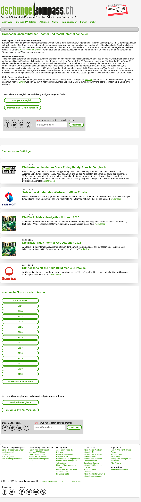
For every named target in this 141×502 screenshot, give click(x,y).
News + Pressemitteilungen (13, 450)
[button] (76, 125)
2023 (20, 316)
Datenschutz (76, 481)
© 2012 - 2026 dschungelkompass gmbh (20, 481)
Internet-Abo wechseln (93, 476)
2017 (20, 348)
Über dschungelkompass (13, 447)
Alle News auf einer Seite (20, 381)
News (55, 22)
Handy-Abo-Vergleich (22, 100)
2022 (20, 322)
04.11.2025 (27, 265)
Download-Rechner (92, 463)
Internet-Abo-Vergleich (93, 450)
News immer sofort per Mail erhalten (55, 120)
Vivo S (22, 82)
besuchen (6, 487)
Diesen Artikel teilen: (14, 120)
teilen (22, 487)
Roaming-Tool (116, 456)
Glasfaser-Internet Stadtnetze (91, 470)
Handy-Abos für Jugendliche (68, 459)
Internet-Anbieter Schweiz (94, 474)
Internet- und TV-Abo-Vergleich (22, 108)
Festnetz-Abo (90, 447)
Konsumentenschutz (119, 470)
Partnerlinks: (117, 467)
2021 (20, 327)
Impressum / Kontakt (49, 481)
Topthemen (116, 447)
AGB (64, 481)
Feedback (6, 454)
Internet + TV (89, 452)
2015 (20, 358)
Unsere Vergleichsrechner (41, 447)
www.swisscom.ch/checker (29, 50)
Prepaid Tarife (62, 456)
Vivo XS (88, 79)
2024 (20, 311)
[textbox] (51, 124)
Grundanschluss (90, 461)
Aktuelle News (20, 300)
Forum (83, 22)
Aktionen (44, 22)
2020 (20, 332)
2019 (20, 337)
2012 (20, 374)
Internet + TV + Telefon (93, 454)
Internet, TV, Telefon (26, 22)
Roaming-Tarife (62, 474)
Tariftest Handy (117, 454)
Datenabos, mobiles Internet (68, 469)
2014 (20, 363)
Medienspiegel (8, 452)
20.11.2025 (27, 189)
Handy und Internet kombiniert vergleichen (38, 455)
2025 (20, 306)
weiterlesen (49, 181)
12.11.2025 (27, 214)
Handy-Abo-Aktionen (64, 454)
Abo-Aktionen (116, 463)
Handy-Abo (7, 22)
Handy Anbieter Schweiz (121, 450)
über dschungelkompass (12, 459)
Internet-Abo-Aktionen (93, 459)
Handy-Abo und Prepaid (39, 450)
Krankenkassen (69, 22)
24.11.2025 (27, 164)
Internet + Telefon (91, 456)
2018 (20, 342)
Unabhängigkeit (8, 456)
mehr (93, 22)
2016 (20, 353)
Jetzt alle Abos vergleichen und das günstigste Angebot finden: (35, 94)
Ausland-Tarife (62, 472)
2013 (20, 369)
